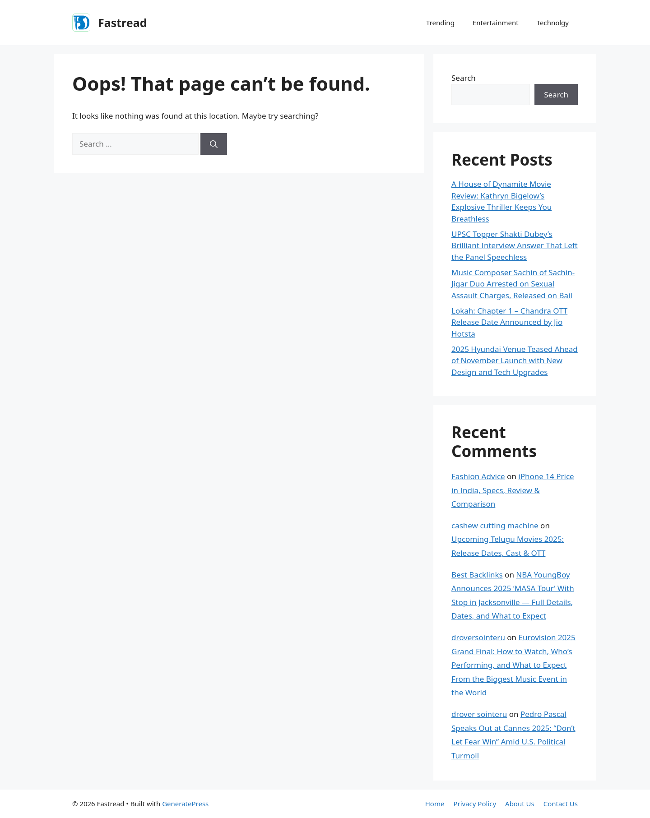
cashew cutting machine (495, 525)
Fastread (122, 22)
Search (463, 78)
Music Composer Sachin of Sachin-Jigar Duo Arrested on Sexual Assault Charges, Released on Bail (513, 283)
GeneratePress (185, 803)
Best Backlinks (477, 574)
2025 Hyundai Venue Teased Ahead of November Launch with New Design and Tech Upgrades (514, 360)
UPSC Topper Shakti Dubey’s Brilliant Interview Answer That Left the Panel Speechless (514, 245)
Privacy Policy (474, 803)
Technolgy (553, 22)
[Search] (213, 144)
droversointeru (478, 637)
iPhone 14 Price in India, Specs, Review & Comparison (512, 490)
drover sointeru (479, 714)
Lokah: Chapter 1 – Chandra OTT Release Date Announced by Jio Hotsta (509, 322)
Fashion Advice (478, 476)
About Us (519, 803)
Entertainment (496, 22)
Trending (440, 22)
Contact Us (560, 803)
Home (435, 803)
